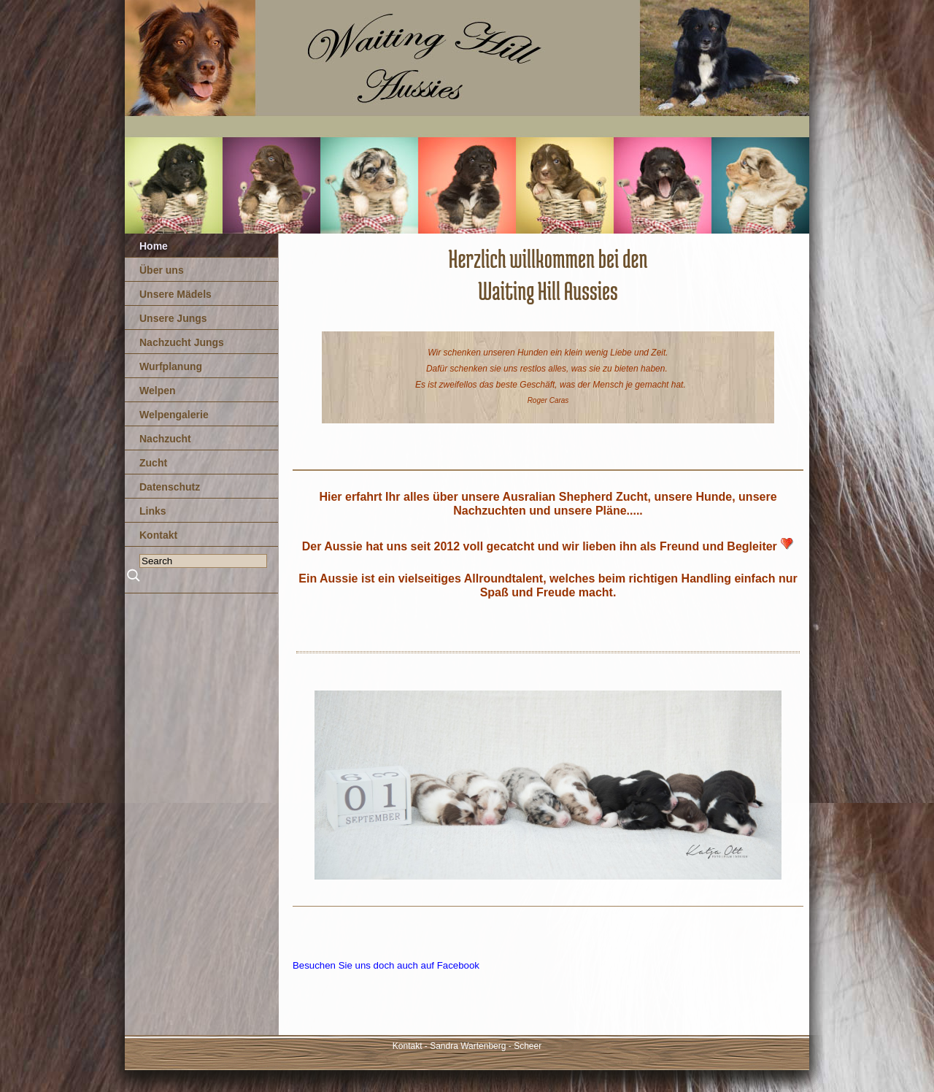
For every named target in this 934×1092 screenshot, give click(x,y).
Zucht (153, 463)
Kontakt (158, 535)
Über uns (161, 270)
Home (153, 246)
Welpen (157, 390)
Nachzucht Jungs (181, 342)
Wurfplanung (170, 366)
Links (152, 511)
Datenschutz (169, 487)
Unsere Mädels (175, 294)
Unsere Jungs (173, 318)
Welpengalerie (174, 414)
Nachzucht (165, 439)
